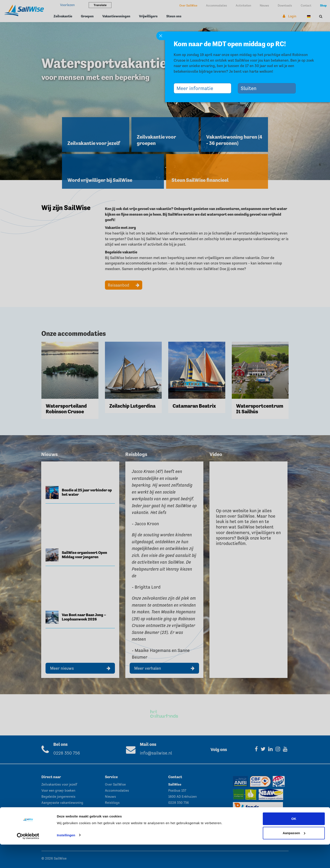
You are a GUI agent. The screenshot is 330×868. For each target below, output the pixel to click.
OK (293, 842)
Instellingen (66, 858)
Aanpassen (294, 856)
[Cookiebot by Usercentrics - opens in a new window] (28, 859)
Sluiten (250, 88)
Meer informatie (196, 88)
